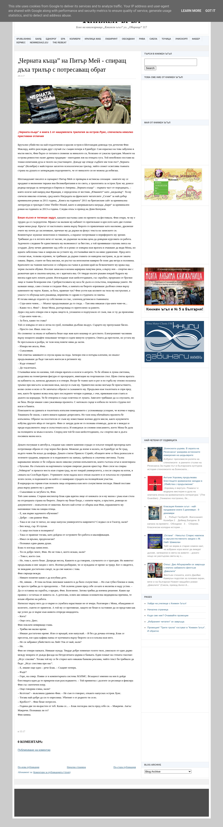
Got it (210, 11)
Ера (63, 39)
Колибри (75, 39)
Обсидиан (128, 39)
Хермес (21, 42)
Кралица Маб (93, 39)
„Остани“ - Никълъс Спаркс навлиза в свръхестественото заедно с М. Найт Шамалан (184, 539)
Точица (166, 39)
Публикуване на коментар (34, 749)
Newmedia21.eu (39, 42)
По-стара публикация (124, 767)
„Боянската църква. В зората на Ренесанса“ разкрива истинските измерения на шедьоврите (182, 452)
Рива (142, 39)
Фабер (196, 39)
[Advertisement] (175, 234)
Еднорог (51, 39)
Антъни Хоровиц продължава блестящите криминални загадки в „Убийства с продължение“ (183, 481)
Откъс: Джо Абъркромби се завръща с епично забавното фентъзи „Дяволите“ (184, 568)
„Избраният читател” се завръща (165, 621)
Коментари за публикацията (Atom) (52, 772)
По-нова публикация (28, 767)
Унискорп (181, 39)
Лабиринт (111, 39)
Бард (38, 39)
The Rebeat (60, 42)
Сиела (153, 39)
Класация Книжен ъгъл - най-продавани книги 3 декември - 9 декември (181, 510)
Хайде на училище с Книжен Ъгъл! (167, 603)
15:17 (22, 731)
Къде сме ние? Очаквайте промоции (167, 615)
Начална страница (157, 609)
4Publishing (23, 39)
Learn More (191, 11)
